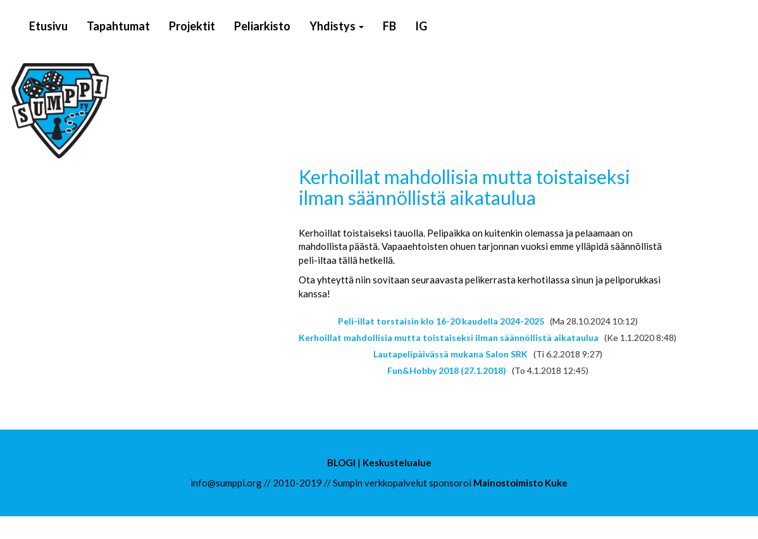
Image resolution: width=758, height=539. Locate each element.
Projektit (192, 26)
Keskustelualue (397, 462)
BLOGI (341, 462)
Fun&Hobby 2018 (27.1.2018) (446, 370)
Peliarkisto (262, 26)
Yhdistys (336, 26)
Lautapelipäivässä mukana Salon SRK (450, 354)
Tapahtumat (118, 26)
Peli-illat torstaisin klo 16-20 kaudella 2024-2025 (441, 321)
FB (389, 26)
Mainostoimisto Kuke (520, 482)
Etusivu (48, 26)
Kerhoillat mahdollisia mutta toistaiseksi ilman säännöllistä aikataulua (449, 337)
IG (421, 26)
